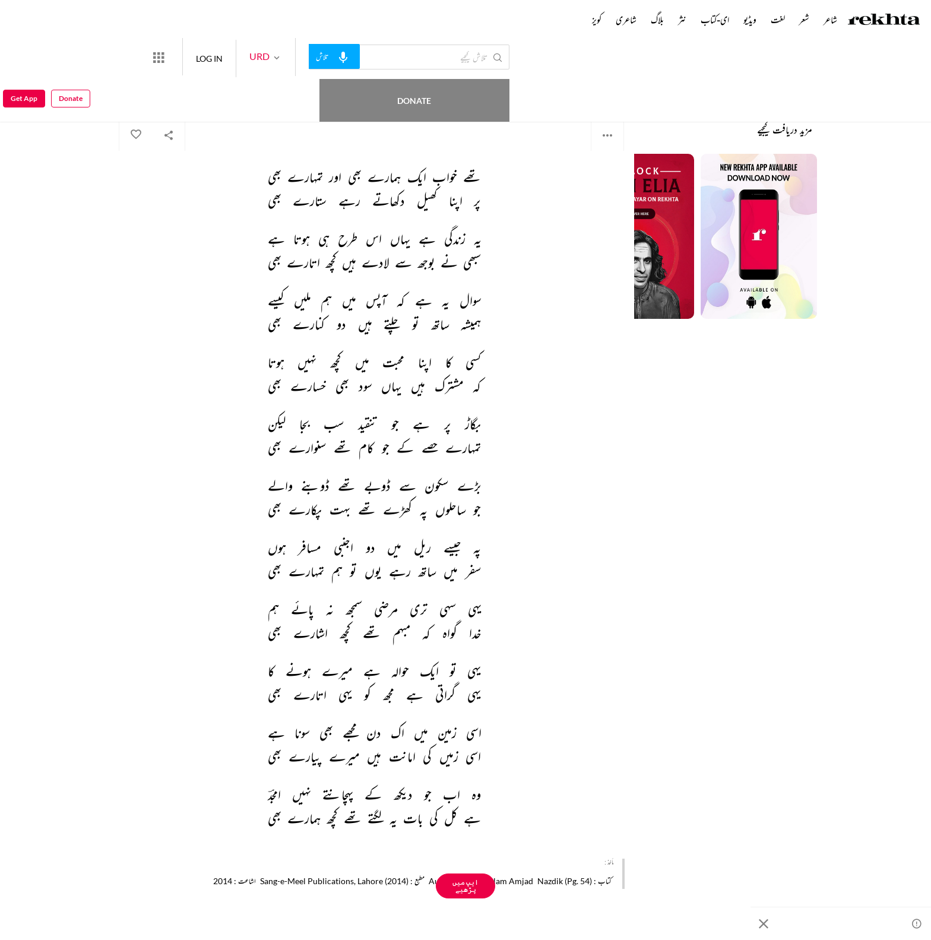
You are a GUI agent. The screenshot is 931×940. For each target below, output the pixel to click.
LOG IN (252, 57)
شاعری (626, 19)
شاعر (830, 19)
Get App (24, 57)
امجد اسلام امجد (608, 89)
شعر (804, 19)
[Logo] (884, 21)
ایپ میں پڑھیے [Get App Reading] (465, 886)
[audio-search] (377, 56)
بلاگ (657, 19)
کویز (596, 19)
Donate (140, 57)
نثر (682, 19)
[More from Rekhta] (202, 57)
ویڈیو (749, 19)
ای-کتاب (715, 19)
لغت (778, 19)
